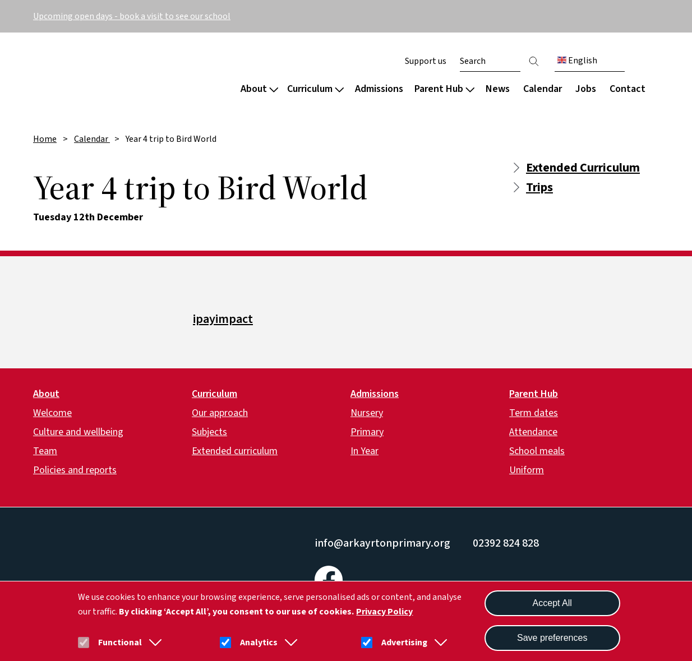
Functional (120, 642)
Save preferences (552, 637)
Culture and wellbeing (78, 432)
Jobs (585, 89)
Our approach (220, 413)
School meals (537, 451)
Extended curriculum (235, 451)
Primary (367, 432)
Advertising (404, 642)
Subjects (209, 432)
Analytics (259, 642)
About (259, 89)
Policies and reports (75, 470)
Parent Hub (444, 89)
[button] (153, 642)
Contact (627, 89)
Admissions (379, 89)
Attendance (533, 432)
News (498, 89)
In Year (364, 451)
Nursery (366, 413)
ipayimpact (223, 319)
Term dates (533, 413)
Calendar (542, 89)
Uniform (526, 470)
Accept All (552, 603)
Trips (539, 187)
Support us (425, 61)
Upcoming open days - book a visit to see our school (131, 16)
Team (45, 451)
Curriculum (315, 89)
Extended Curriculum (583, 168)
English (577, 60)
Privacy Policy (384, 611)
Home (45, 139)
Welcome (52, 413)
